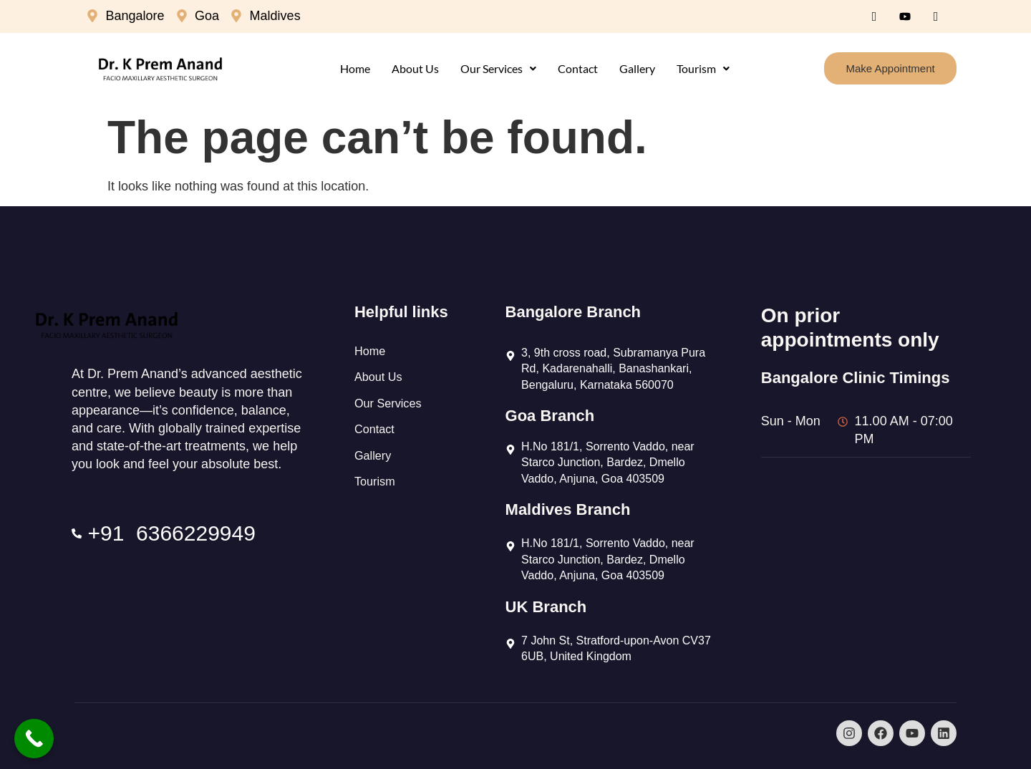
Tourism (703, 68)
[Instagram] (936, 16)
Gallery (637, 68)
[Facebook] (874, 16)
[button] (498, 68)
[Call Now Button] (34, 738)
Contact (578, 68)
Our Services (498, 68)
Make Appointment (890, 68)
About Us (415, 68)
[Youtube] (905, 16)
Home (355, 68)
